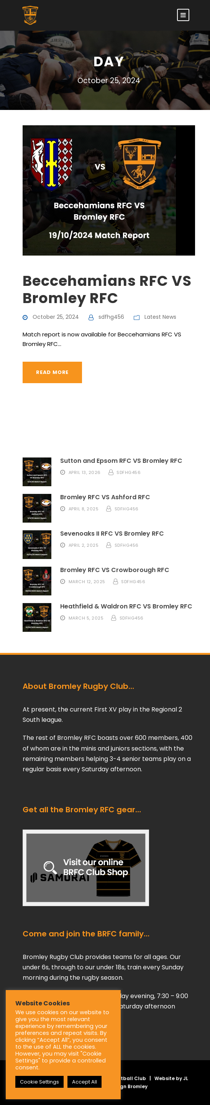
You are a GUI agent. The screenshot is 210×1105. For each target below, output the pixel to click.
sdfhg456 (111, 317)
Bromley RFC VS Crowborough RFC (114, 570)
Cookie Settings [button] (39, 1081)
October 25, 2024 (56, 317)
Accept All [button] (84, 1081)
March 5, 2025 (86, 618)
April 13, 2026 (85, 472)
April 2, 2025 (84, 545)
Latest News (160, 317)
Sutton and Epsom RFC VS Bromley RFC (121, 460)
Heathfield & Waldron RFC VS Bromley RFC (126, 606)
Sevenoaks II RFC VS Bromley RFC (112, 533)
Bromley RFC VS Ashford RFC (105, 497)
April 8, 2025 (84, 508)
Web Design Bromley (122, 1086)
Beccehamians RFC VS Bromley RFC (107, 289)
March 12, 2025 (87, 581)
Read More (52, 372)
